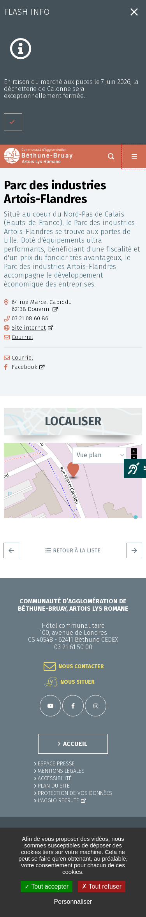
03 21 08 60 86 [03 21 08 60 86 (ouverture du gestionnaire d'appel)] (30, 318)
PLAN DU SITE (54, 786)
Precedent (11, 550)
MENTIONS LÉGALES (61, 771)
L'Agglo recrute (58, 800)
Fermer (134, 12)
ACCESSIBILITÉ (55, 778)
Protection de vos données (75, 793)
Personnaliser (73, 901)
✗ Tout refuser (101, 886)
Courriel (22, 337)
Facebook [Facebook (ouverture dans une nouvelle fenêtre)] (24, 367)
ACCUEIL (75, 744)
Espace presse (56, 763)
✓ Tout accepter (47, 886)
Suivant (134, 550)
